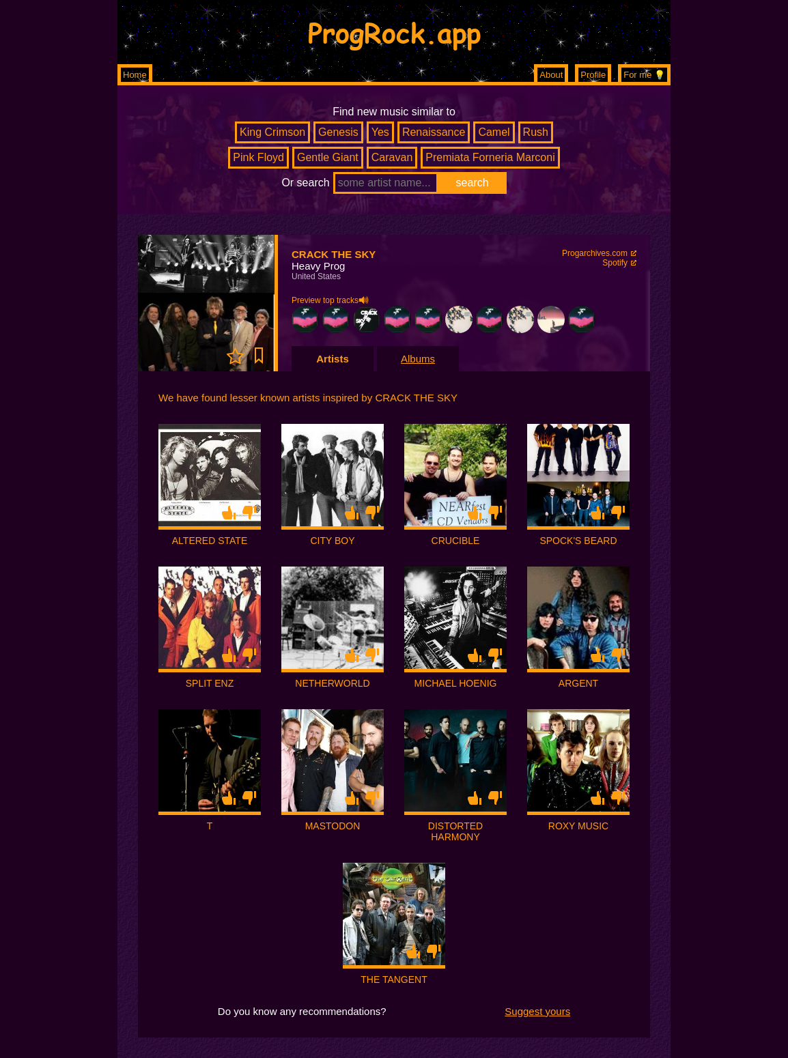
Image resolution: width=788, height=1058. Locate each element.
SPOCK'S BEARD (578, 540)
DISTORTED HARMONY (455, 831)
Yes (380, 132)
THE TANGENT (394, 979)
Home (135, 75)
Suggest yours (537, 1011)
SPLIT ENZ (210, 683)
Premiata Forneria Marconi (489, 157)
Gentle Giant (327, 157)
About (551, 75)
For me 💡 (644, 75)
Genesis (338, 132)
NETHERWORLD (332, 683)
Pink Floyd (258, 157)
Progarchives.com (595, 253)
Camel (493, 132)
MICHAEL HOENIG (455, 683)
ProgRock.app (394, 32)
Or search (305, 182)
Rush (535, 132)
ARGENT (578, 683)
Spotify (615, 263)
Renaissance (434, 132)
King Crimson (272, 132)
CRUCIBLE (456, 540)
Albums (418, 358)
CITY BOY (332, 540)
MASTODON (333, 825)
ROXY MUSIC (578, 825)
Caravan (391, 157)
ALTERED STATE (209, 540)
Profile (593, 75)
